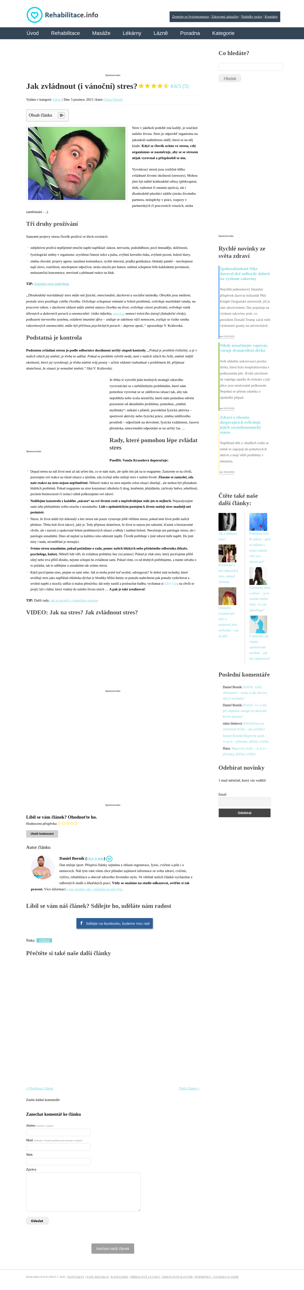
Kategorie (223, 33)
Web (29, 1155)
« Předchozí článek (39, 1088)
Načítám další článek (112, 1249)
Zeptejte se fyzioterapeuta (190, 17)
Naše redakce (97, 1277)
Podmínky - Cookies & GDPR (217, 1277)
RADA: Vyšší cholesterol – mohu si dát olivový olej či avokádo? (245, 692)
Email (222, 794)
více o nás (95, 858)
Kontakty (271, 17)
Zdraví (57, 99)
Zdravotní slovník (177, 1277)
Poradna (190, 33)
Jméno (39, 1125)
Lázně (161, 33)
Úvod (33, 33)
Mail (54, 1140)
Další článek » (189, 1088)
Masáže (101, 33)
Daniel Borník (113, 99)
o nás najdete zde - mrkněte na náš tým (94, 889)
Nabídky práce (251, 17)
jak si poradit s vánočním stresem (74, 600)
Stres (44, 940)
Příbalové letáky (145, 1277)
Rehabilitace (65, 33)
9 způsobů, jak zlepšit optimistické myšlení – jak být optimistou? (259, 647)
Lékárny (132, 33)
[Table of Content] (61, 115)
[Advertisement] (112, 60)
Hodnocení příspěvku (41, 823)
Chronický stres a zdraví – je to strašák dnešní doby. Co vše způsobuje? (259, 599)
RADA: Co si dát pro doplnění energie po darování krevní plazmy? (245, 710)
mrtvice (118, 313)
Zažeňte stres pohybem (51, 284)
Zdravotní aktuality (225, 17)
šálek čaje (170, 583)
